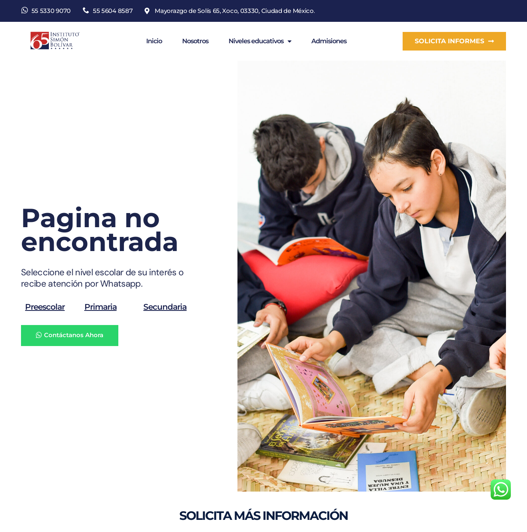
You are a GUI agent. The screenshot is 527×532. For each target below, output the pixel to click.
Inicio (154, 41)
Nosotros (195, 41)
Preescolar (45, 306)
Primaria (100, 306)
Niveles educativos (260, 41)
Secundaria (165, 306)
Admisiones (328, 41)
